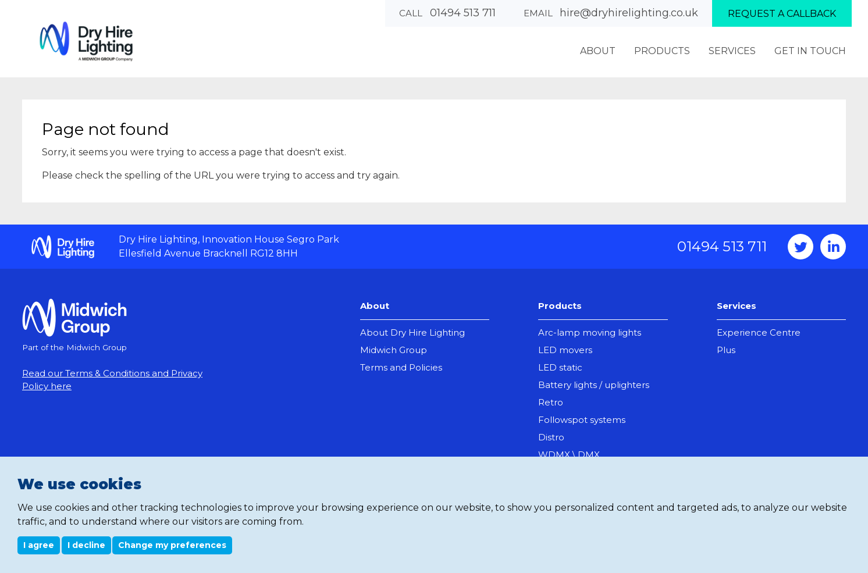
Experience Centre (759, 332)
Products (560, 305)
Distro (551, 437)
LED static (560, 367)
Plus (726, 349)
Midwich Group (393, 349)
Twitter (800, 246)
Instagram (833, 246)
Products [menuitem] (662, 50)
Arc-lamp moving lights (589, 332)
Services (736, 305)
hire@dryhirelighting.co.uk (629, 12)
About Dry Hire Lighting (412, 332)
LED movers (565, 349)
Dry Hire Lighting (86, 41)
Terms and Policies (401, 367)
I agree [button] (38, 545)
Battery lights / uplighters (593, 384)
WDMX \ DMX (569, 454)
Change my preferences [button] (172, 545)
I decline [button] (86, 545)
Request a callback (782, 13)
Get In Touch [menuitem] (810, 50)
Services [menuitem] (732, 50)
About (374, 305)
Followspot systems (581, 419)
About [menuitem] (598, 50)
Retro (550, 402)
